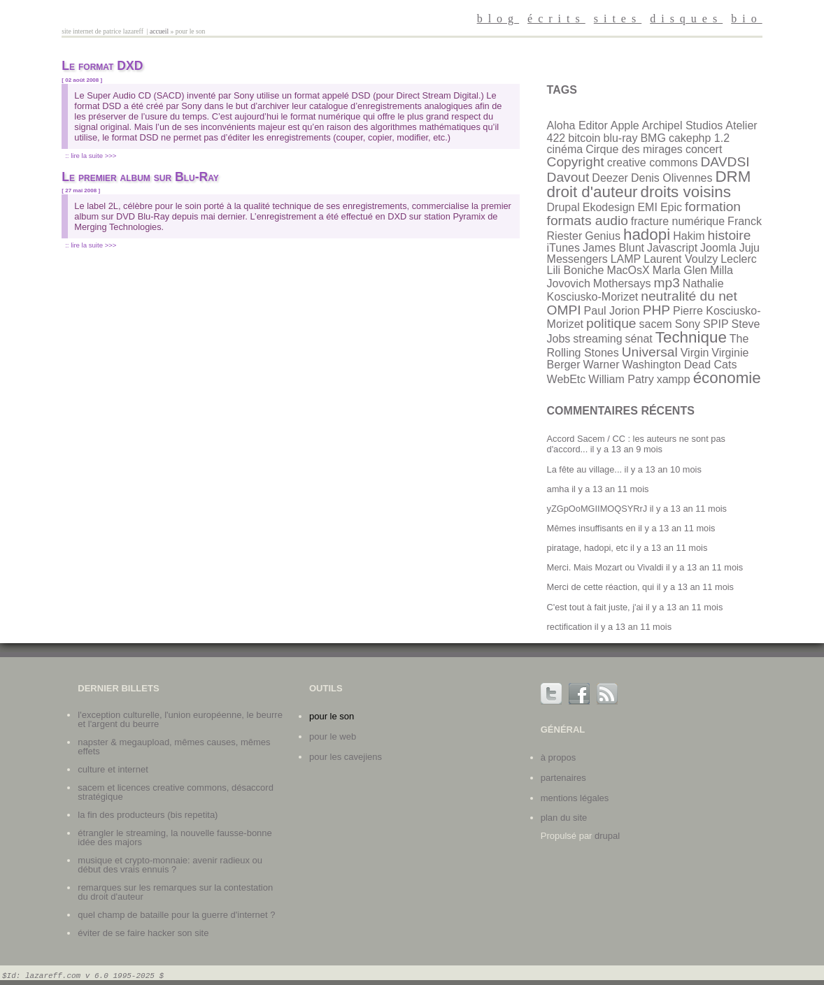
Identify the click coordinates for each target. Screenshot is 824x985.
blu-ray (621, 138)
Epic (671, 207)
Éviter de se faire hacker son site (143, 933)
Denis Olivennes (672, 178)
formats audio (587, 220)
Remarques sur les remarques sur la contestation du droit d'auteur (175, 892)
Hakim (688, 236)
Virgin (695, 353)
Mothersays (622, 283)
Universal (650, 352)
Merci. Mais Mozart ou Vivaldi (605, 567)
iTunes (563, 248)
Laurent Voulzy (681, 259)
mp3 (667, 282)
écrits (556, 18)
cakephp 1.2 (699, 138)
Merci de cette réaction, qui (601, 587)
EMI (647, 207)
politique (611, 323)
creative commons (652, 162)
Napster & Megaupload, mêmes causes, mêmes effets (174, 746)
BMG (652, 138)
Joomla (718, 248)
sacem (655, 324)
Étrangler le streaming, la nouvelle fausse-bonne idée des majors (175, 837)
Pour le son (331, 716)
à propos (558, 757)
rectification (569, 626)
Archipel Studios (682, 125)
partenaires (563, 777)
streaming (597, 339)
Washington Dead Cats (679, 365)
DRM (733, 176)
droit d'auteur (592, 192)
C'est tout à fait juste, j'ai (595, 607)
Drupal (563, 207)
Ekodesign (609, 207)
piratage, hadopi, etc (587, 547)
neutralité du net (689, 296)
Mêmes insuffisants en (591, 528)
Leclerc (738, 259)
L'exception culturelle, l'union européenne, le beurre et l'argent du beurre (180, 719)
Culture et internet (113, 769)
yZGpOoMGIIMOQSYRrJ (597, 508)
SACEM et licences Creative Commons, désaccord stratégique (176, 792)
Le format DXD (102, 66)
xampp (673, 379)
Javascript (672, 248)
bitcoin (584, 138)
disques (686, 18)
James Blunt (613, 248)
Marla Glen (680, 270)
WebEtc (566, 379)
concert (704, 149)
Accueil (159, 31)
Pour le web (332, 736)
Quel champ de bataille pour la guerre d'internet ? (176, 914)
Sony (687, 324)
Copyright (575, 161)
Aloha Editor (577, 125)
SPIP (715, 324)
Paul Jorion (612, 311)
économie (727, 378)
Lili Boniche (575, 270)
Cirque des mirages (634, 149)
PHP (656, 310)
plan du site (564, 817)
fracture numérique (678, 221)
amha (558, 489)
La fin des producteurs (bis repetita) (148, 815)
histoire (729, 235)
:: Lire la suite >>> (90, 155)
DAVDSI (725, 161)
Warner (601, 365)
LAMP (626, 259)
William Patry (620, 379)
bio (746, 18)
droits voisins (686, 192)
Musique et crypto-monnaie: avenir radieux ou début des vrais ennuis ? (170, 865)
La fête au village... (584, 469)
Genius (602, 236)
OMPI (564, 310)
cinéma (565, 149)
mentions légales (575, 798)
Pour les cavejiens (345, 757)
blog (498, 18)
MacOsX (627, 270)
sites (617, 18)
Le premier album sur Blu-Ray (140, 177)
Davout (568, 177)
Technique (691, 337)
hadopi (646, 234)
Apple (625, 125)
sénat (639, 339)
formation (713, 206)
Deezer (610, 178)
